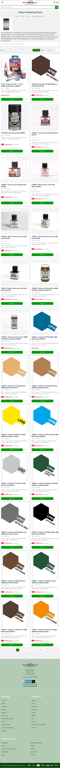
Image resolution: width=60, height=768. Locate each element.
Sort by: (47, 50)
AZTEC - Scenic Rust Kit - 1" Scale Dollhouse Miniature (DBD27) (12, 85)
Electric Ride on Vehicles (39, 725)
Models (34, 722)
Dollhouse (34, 710)
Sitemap (4, 731)
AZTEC (3, 746)
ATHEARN (4, 743)
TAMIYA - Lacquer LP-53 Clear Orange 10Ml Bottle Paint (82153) (44, 631)
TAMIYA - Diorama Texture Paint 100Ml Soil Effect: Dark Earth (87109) (14, 338)
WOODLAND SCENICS (37, 743)
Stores (3, 722)
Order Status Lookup (7, 719)
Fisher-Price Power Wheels (9, 749)
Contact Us (5, 716)
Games (33, 713)
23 (37, 650)
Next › (41, 650)
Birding (34, 701)
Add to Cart (12, 99)
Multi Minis (34, 752)
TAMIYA (33, 749)
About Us (4, 713)
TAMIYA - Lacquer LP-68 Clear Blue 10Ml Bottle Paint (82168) (45, 435)
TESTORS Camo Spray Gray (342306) (13, 133)
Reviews (4, 710)
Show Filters (34, 50)
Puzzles (34, 728)
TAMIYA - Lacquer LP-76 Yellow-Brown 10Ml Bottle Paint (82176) (44, 387)
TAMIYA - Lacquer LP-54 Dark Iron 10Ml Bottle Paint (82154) (14, 631)
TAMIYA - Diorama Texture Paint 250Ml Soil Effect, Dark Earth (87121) (45, 289)
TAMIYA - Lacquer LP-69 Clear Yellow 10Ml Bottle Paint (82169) (13, 435)
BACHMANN (5, 752)
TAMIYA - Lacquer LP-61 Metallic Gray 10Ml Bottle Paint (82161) (13, 533)
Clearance (4, 707)
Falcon (3, 755)
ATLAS (32, 746)
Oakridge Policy (6, 725)
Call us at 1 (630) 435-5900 (30, 677)
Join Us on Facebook (7, 728)
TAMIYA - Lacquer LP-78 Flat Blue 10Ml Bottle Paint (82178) (44, 338)
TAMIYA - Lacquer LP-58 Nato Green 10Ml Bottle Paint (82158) (44, 582)
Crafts (33, 704)
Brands (4, 704)
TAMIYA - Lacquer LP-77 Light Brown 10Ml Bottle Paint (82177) (13, 387)
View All (33, 755)
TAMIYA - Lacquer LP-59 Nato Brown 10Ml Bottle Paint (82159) (13, 582)
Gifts (33, 719)
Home (3, 701)
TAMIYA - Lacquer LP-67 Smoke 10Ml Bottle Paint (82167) (13, 484)
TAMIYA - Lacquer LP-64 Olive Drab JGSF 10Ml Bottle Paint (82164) (45, 484)
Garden (34, 716)
